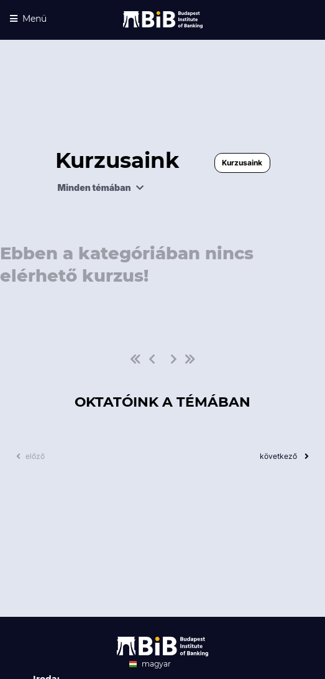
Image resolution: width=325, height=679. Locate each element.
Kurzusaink (242, 162)
